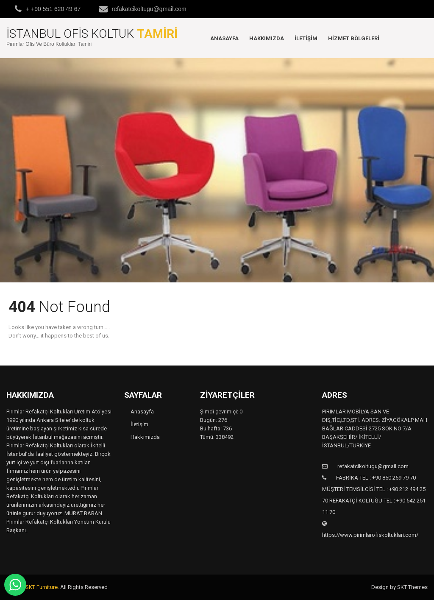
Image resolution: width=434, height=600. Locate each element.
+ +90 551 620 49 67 (53, 9)
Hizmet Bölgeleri (353, 38)
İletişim (306, 38)
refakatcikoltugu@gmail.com (149, 9)
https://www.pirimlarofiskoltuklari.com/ (370, 535)
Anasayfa (224, 38)
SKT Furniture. (42, 587)
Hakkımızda (266, 38)
